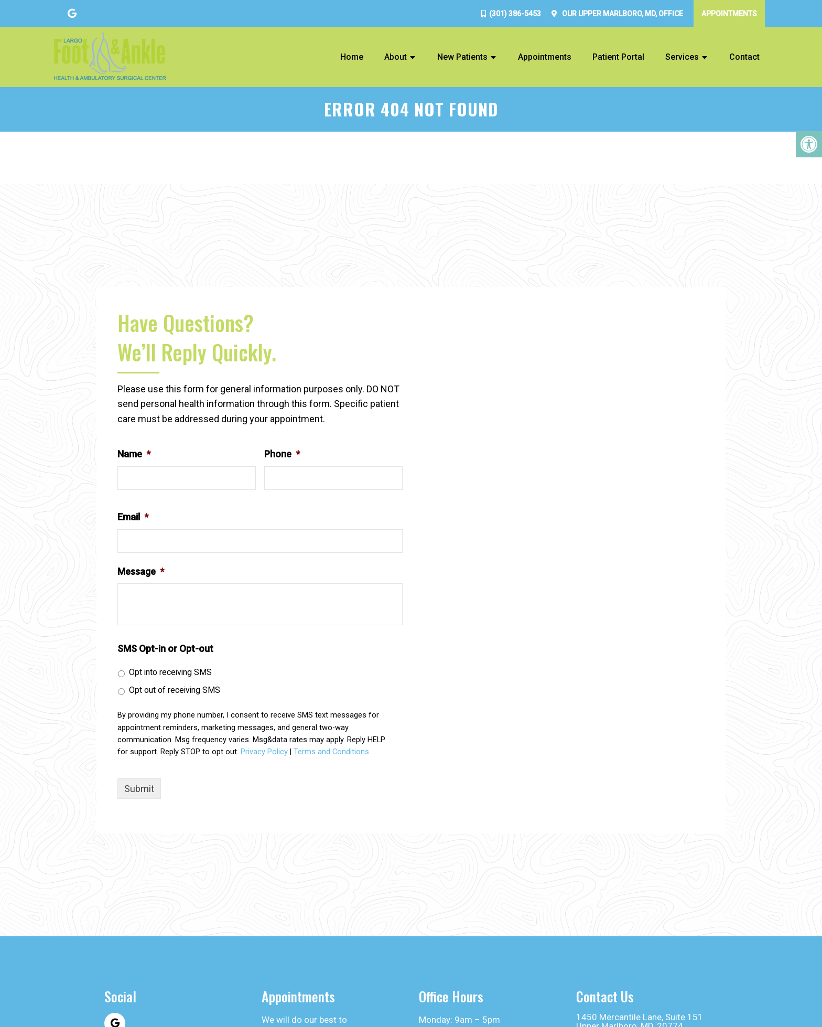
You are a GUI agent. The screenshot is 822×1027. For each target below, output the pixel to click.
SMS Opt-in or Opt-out (165, 648)
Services (682, 57)
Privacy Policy (264, 752)
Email (132, 516)
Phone (282, 453)
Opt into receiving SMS (170, 672)
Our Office (621, 13)
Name (133, 453)
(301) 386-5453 (515, 13)
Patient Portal (618, 57)
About (395, 57)
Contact (744, 57)
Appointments (729, 13)
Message (140, 571)
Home (351, 57)
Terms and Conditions (331, 752)
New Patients (462, 57)
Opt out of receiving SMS (174, 690)
